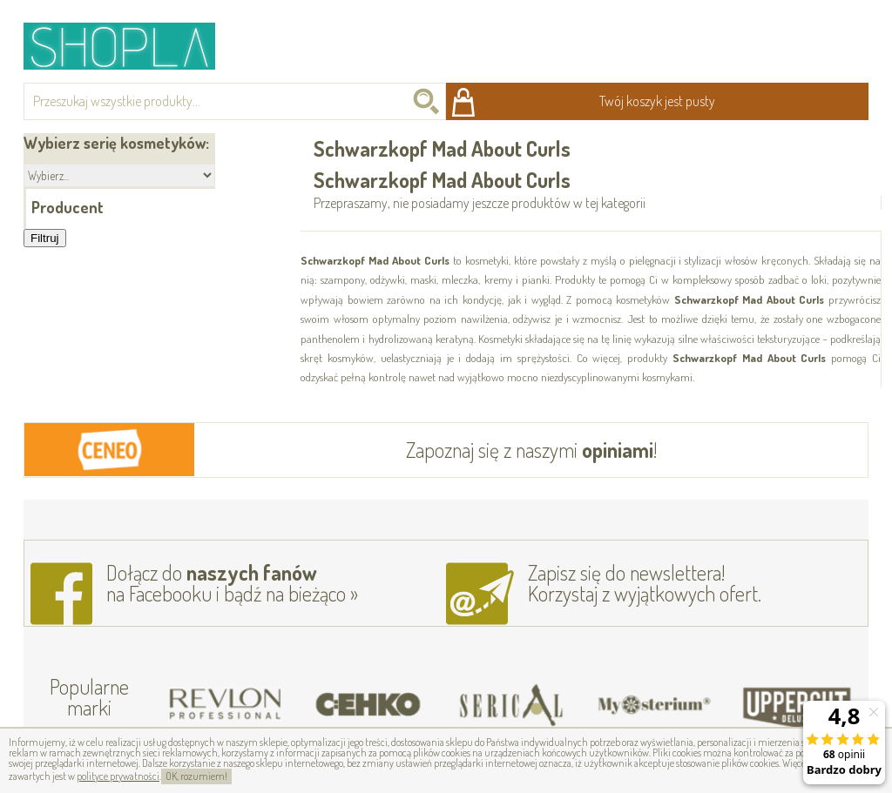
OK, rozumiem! (196, 776)
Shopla (131, 46)
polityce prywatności (118, 776)
